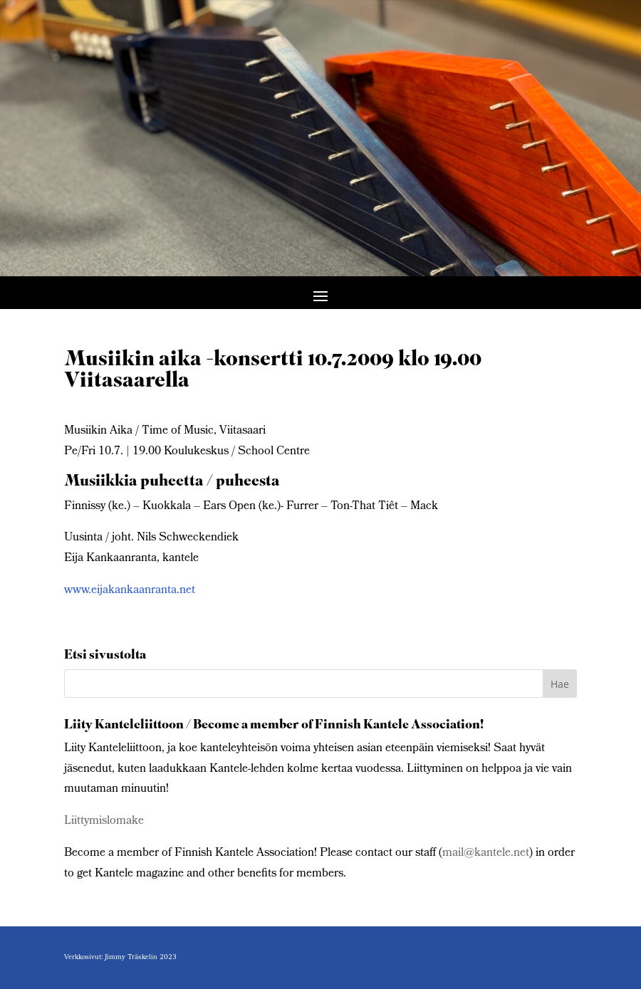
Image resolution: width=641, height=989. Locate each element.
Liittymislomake (104, 821)
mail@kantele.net (485, 853)
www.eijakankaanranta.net (129, 590)
